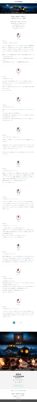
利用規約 (12, 393)
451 (20, 322)
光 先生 (18, 74)
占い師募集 (22, 395)
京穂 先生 (18, 166)
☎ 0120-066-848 (18, 385)
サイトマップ (20, 396)
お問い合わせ (18, 398)
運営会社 (15, 396)
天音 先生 (18, 39)
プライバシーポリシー (15, 395)
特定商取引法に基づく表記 (20, 393)
